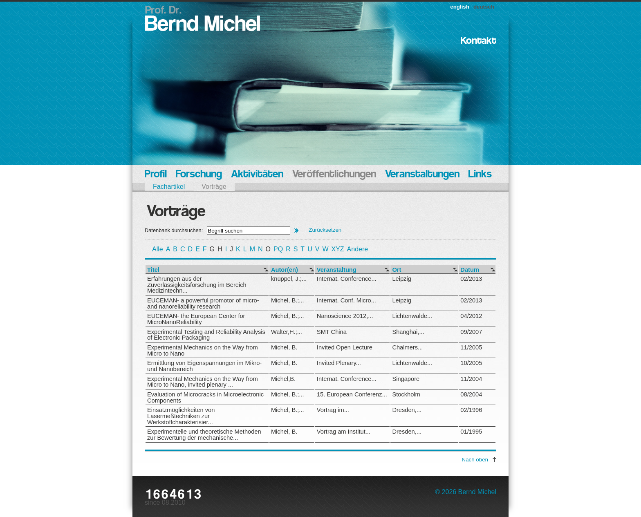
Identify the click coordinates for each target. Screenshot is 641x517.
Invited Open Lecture (344, 347)
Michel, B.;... (287, 300)
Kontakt (478, 41)
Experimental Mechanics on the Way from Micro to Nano (202, 350)
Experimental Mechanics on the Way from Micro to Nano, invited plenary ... (202, 382)
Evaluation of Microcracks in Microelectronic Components (205, 397)
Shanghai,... (408, 332)
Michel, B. (284, 347)
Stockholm (406, 394)
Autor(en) (284, 270)
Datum (469, 270)
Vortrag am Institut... (343, 431)
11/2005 (471, 347)
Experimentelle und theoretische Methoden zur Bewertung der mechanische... (204, 434)
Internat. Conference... (347, 278)
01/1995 (471, 431)
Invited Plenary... (339, 363)
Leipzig (401, 278)
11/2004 (471, 379)
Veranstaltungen (422, 174)
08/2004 (471, 394)
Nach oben (475, 460)
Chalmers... (407, 347)
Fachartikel (169, 186)
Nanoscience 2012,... (345, 316)
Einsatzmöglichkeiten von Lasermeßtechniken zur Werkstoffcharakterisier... (181, 416)
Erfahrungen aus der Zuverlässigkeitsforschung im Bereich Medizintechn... (197, 284)
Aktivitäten (257, 174)
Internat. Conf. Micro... (346, 300)
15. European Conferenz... (352, 394)
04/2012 (471, 316)
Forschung (199, 174)
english (459, 7)
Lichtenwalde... (412, 316)
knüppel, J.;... (289, 278)
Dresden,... (406, 410)
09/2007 (471, 332)
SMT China (332, 332)
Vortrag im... (333, 410)
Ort (396, 270)
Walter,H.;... (286, 332)
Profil (156, 174)
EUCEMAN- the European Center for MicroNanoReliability (196, 319)
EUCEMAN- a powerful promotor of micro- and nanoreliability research (203, 303)
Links (480, 174)
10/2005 (471, 363)
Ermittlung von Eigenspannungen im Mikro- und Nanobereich (204, 366)
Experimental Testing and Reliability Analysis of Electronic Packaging (206, 335)
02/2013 (471, 278)
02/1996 (471, 410)
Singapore (405, 379)
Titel (153, 270)
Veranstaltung (336, 270)
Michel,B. (283, 379)
